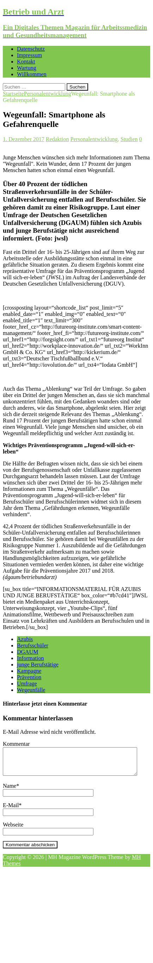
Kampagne (29, 671)
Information (30, 658)
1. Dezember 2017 (23, 139)
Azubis (25, 639)
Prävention (29, 677)
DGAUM (27, 652)
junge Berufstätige (38, 665)
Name (9, 791)
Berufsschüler (32, 645)
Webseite (13, 830)
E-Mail (11, 810)
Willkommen (32, 74)
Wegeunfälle (31, 690)
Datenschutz (31, 49)
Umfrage (27, 684)
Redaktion (57, 139)
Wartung (26, 68)
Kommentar (16, 744)
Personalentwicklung (94, 139)
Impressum (29, 55)
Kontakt (26, 62)
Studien (129, 139)
